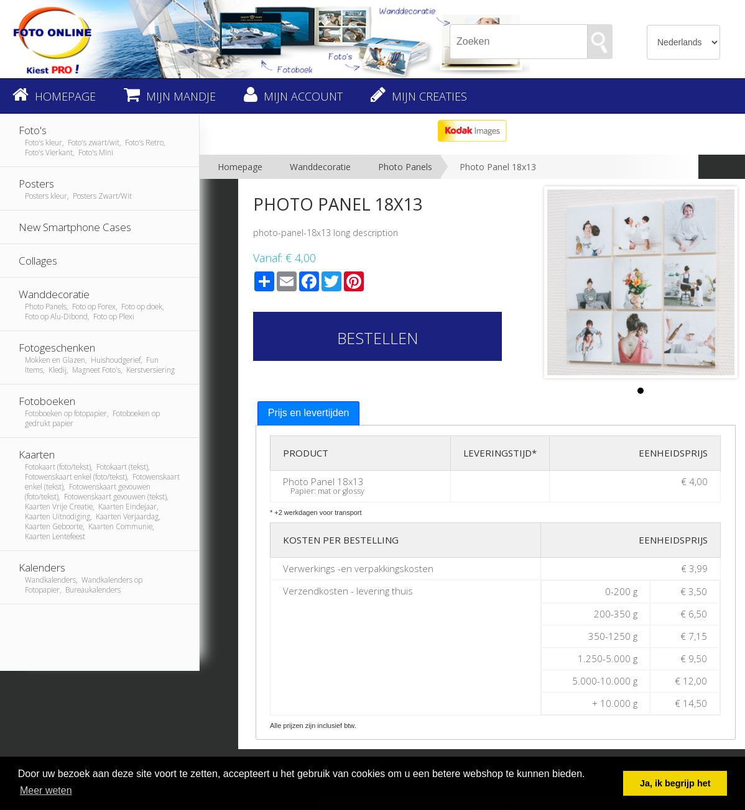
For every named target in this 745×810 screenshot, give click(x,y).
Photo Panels (405, 167)
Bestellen (378, 337)
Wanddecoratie (320, 167)
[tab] (308, 413)
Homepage (240, 167)
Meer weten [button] (46, 790)
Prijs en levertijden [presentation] (308, 412)
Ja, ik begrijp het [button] (675, 783)
